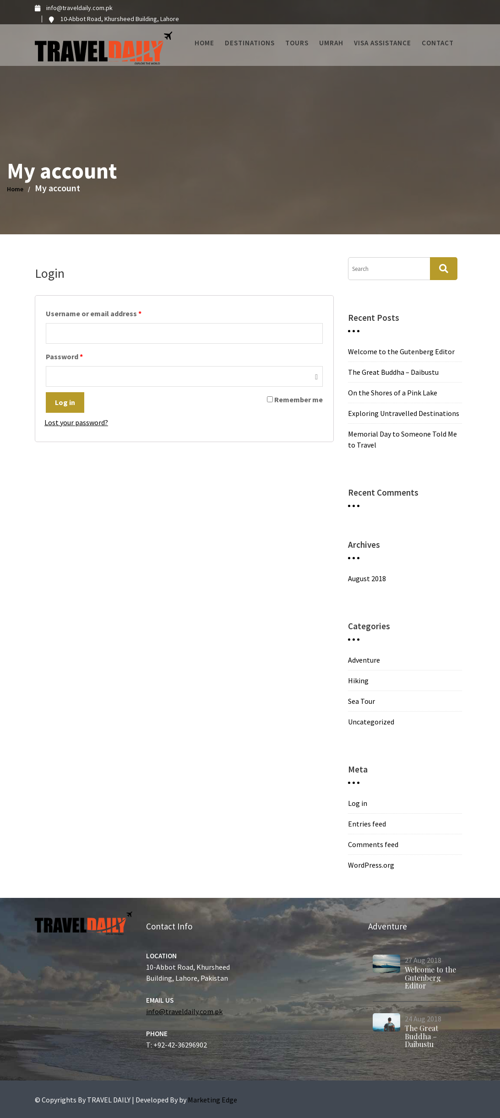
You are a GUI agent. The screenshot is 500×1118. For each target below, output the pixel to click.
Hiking (358, 680)
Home (204, 42)
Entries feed (367, 823)
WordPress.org (371, 865)
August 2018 (367, 578)
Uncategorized (371, 721)
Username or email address (93, 313)
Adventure (364, 659)
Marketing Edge (212, 1099)
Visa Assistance (382, 42)
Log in (65, 402)
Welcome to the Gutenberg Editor (401, 351)
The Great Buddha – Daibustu (393, 372)
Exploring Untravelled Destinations (403, 413)
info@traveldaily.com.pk (185, 1008)
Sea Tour (361, 701)
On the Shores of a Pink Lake (392, 392)
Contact (438, 42)
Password (64, 356)
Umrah (331, 42)
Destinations (250, 42)
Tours (297, 42)
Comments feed (373, 844)
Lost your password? (76, 422)
